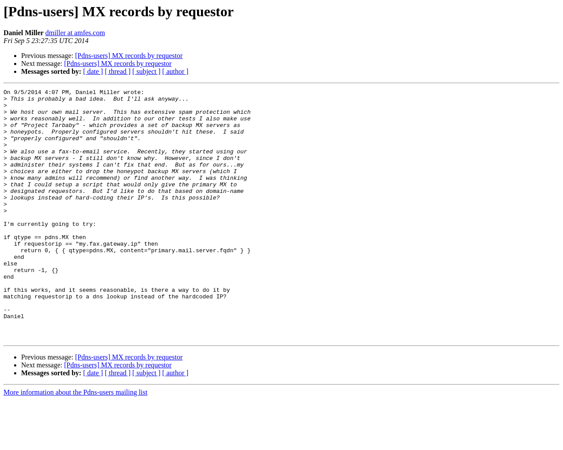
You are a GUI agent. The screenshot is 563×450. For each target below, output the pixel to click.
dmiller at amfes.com (75, 32)
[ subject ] (146, 71)
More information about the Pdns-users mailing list (75, 442)
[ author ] (175, 71)
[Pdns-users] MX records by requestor (129, 55)
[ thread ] (118, 71)
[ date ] (93, 71)
